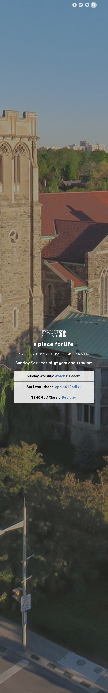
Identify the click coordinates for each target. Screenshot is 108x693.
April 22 (75, 387)
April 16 (61, 387)
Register (69, 397)
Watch (60, 376)
